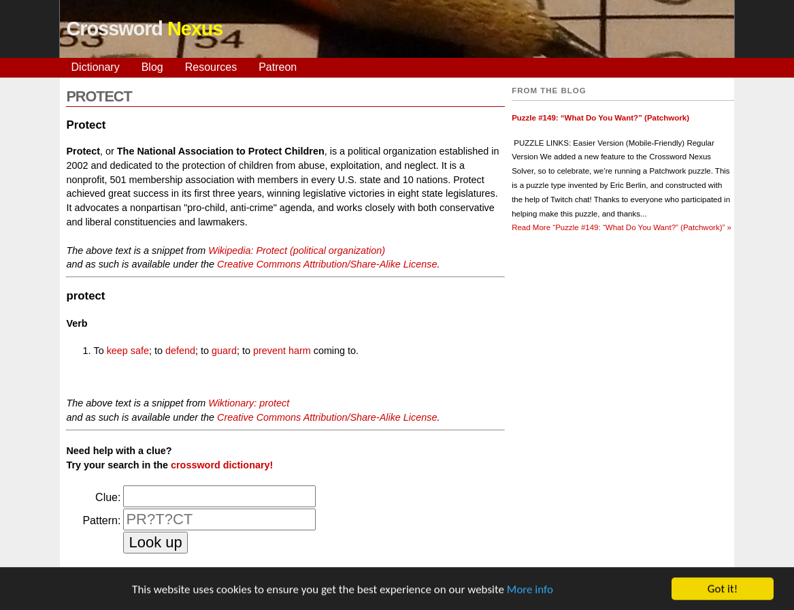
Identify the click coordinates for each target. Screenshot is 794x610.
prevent (269, 350)
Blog (152, 67)
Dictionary (95, 67)
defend (180, 350)
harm (299, 350)
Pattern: (101, 520)
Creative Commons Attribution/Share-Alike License (327, 264)
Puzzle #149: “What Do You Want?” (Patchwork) (600, 118)
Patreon (278, 67)
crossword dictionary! (222, 465)
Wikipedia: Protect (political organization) (296, 250)
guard (224, 350)
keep (117, 350)
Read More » (621, 227)
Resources (211, 67)
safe (140, 350)
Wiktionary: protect (248, 403)
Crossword (145, 28)
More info (530, 590)
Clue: (107, 497)
